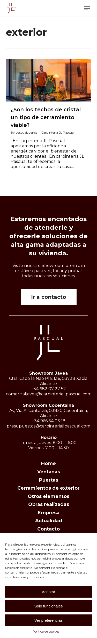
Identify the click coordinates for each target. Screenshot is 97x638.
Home (48, 463)
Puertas (48, 480)
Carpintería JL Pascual (57, 132)
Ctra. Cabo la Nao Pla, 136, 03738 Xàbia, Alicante (48, 381)
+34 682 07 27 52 (48, 388)
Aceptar (48, 592)
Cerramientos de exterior (48, 488)
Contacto (48, 529)
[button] (87, 8)
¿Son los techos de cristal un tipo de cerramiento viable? (46, 117)
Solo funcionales (48, 606)
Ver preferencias (48, 620)
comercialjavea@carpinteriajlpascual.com (49, 394)
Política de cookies (46, 631)
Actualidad (48, 521)
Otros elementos (48, 496)
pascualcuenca (27, 132)
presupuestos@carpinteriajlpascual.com (48, 426)
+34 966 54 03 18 (48, 420)
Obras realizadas (48, 504)
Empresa (48, 513)
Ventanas (48, 472)
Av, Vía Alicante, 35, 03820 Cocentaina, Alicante (48, 413)
